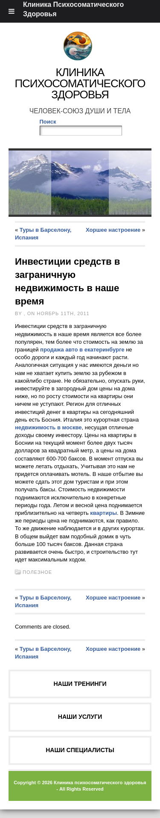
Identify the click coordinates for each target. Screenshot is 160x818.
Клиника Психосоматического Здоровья (80, 83)
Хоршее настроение (113, 230)
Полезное (37, 572)
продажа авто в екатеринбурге (82, 349)
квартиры (103, 513)
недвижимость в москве (48, 427)
